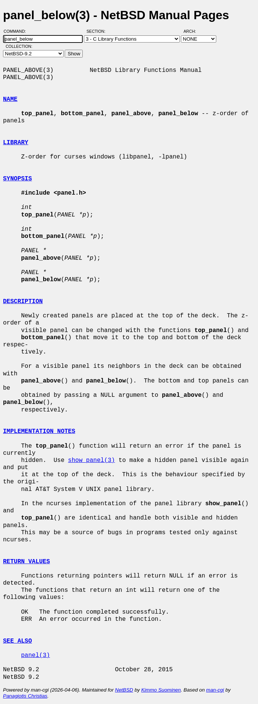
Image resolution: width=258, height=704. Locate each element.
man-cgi (215, 690)
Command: (17, 31)
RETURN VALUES (26, 562)
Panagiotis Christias (25, 696)
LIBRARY (15, 143)
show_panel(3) (91, 460)
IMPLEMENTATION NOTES (39, 431)
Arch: (193, 31)
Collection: (19, 46)
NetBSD (124, 690)
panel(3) (35, 655)
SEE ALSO (17, 641)
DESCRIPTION (23, 301)
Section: (98, 31)
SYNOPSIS (17, 179)
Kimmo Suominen (161, 690)
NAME (10, 99)
